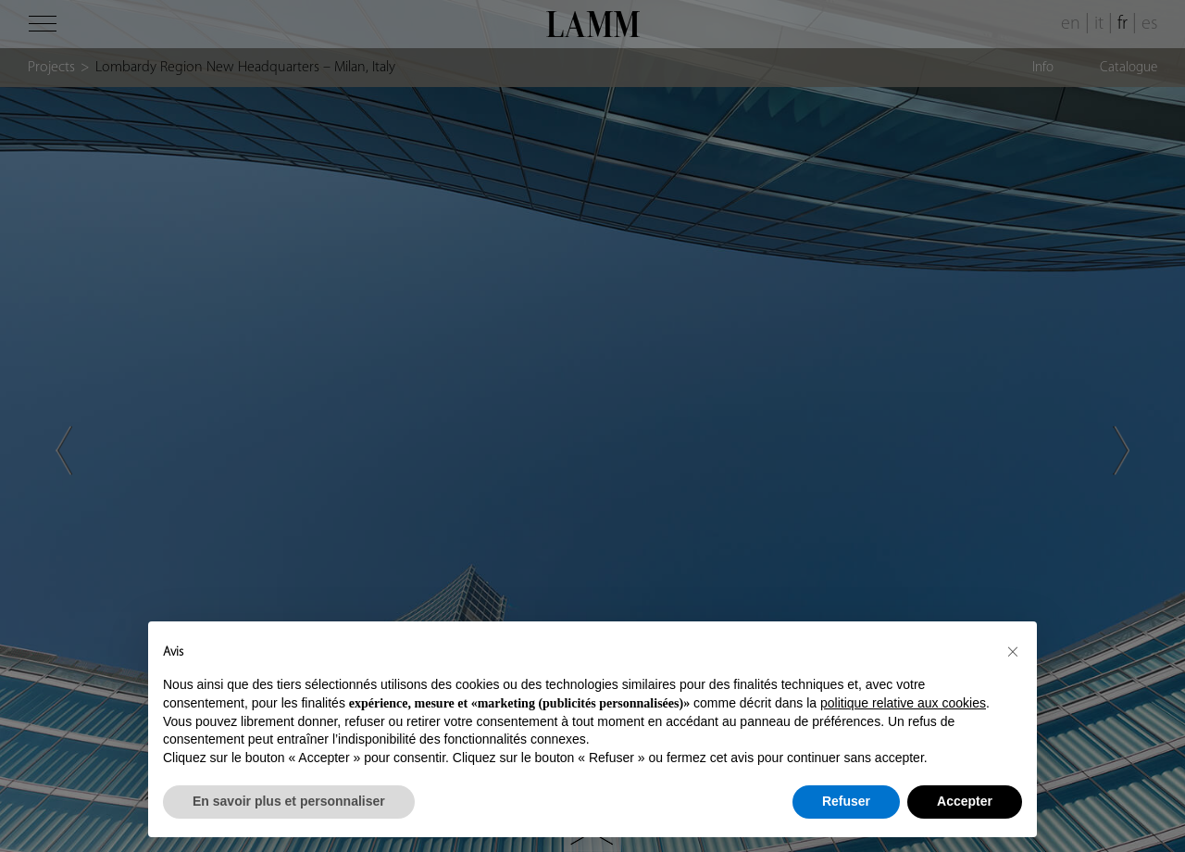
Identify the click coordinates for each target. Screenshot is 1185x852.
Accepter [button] (964, 801)
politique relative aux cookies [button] (903, 702)
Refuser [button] (846, 801)
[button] (1013, 651)
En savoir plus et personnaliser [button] (289, 801)
